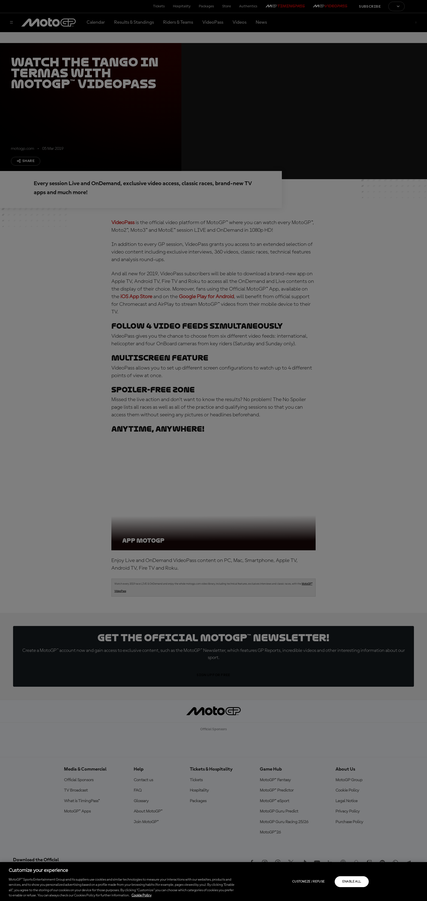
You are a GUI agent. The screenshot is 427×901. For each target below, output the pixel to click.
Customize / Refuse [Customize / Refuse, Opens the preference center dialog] (308, 881)
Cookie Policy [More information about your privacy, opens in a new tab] (141, 895)
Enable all (351, 881)
